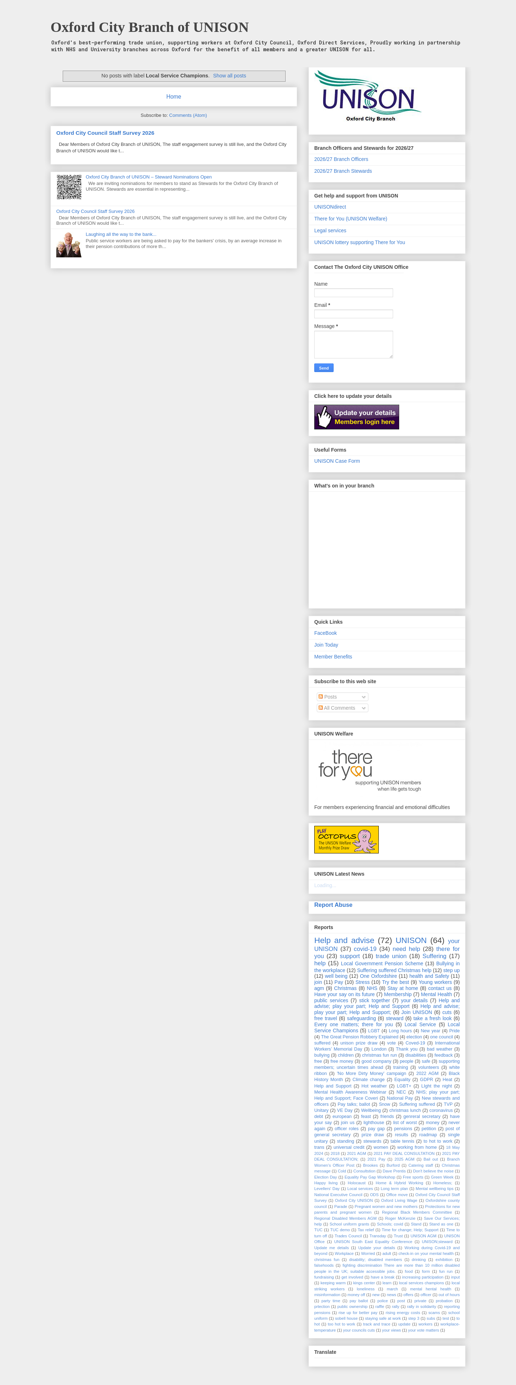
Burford (393, 1165)
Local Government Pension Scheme (382, 963)
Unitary (321, 1110)
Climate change (369, 1079)
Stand (416, 1224)
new (376, 1295)
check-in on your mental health (426, 1253)
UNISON (411, 940)
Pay (338, 982)
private (420, 1301)
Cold (342, 1171)
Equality (402, 1079)
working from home (417, 1147)
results (401, 1134)
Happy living (326, 1183)
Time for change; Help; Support (410, 1230)
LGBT (374, 1030)
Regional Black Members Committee (417, 1212)
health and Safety (429, 976)
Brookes (370, 1165)
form (426, 1271)
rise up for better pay (358, 1312)
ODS (374, 1195)
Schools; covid (390, 1224)
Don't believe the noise (433, 1171)
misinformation (327, 1295)
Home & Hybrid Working (399, 1183)
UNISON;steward (437, 1241)
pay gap (376, 1128)
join (318, 982)
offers (408, 1295)
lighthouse (374, 1122)
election (414, 1036)
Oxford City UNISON (354, 1200)
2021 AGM (356, 1153)
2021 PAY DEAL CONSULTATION (404, 1153)
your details (414, 1000)
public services (331, 1000)
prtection (322, 1306)
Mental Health (436, 994)
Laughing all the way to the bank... (121, 234)
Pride (454, 1030)
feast (366, 1116)
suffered (322, 1043)
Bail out (431, 1159)
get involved (352, 1277)
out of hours (449, 1295)
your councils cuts (359, 1330)
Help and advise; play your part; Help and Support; (387, 1009)
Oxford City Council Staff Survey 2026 (105, 133)
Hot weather (374, 1086)
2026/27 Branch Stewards (343, 171)
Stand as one (441, 1224)
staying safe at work (383, 1318)
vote (391, 1043)
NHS (372, 988)
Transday (377, 1236)
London (379, 1049)
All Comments (337, 708)
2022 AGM (427, 1073)
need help (406, 949)
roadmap (428, 1134)
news (391, 1295)
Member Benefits (333, 657)
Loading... (325, 885)
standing (345, 1141)
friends (387, 1116)
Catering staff (420, 1165)
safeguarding (361, 1018)
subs (431, 1318)
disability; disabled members (375, 1259)
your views (391, 1330)
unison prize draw (359, 1043)
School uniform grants (349, 1224)
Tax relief (366, 1230)
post (401, 1301)
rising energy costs (403, 1312)
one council (441, 1036)
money (432, 1122)
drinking (419, 1259)
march (392, 1289)
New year (430, 1030)
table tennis (402, 1141)
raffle (379, 1306)
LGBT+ (404, 1086)
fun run (446, 1271)
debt (318, 1116)
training (400, 1067)
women (381, 1147)
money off (356, 1295)
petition (428, 1128)
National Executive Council (338, 1195)
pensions (403, 1128)
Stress (362, 982)
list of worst (405, 1122)
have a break (383, 1277)
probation (444, 1301)
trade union (391, 956)
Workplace (344, 1253)
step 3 (413, 1318)
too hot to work (341, 1324)
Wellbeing (371, 1110)
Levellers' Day (327, 1188)
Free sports (413, 1177)
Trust (398, 1236)
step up (451, 970)
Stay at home (402, 988)
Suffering (434, 956)
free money (341, 1061)
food (409, 1271)
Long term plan (394, 1188)
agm (319, 988)
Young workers (435, 982)
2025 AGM (405, 1159)
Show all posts (229, 75)
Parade (340, 1206)
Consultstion (364, 1171)
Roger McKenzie (400, 1218)
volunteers (428, 1067)
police (382, 1301)
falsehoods (324, 1265)
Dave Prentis (394, 1171)
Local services (360, 1188)
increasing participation (422, 1277)
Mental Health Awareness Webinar (350, 1092)
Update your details (376, 1248)
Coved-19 (415, 1043)
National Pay (400, 1098)
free (318, 1061)
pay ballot (359, 1301)
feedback (444, 1055)
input (455, 1277)
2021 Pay (376, 1159)
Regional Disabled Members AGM (345, 1218)
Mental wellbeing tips (434, 1188)
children (346, 1055)
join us (347, 1122)
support (350, 956)
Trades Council (348, 1236)
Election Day (325, 1177)
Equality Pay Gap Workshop (370, 1177)
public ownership (353, 1306)
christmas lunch (405, 1110)
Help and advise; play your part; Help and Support (387, 1003)
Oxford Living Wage (399, 1200)
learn (387, 1283)
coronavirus (441, 1110)
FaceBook (325, 633)
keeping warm (332, 1283)
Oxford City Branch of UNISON (150, 27)
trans (319, 1147)
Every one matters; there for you (353, 1024)
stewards (372, 1141)
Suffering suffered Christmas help (394, 970)
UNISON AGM (423, 1236)
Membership (398, 994)
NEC (401, 1092)
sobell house (346, 1318)
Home (173, 97)
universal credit (349, 1147)
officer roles (347, 1128)
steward (394, 1018)
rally (396, 1306)
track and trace (376, 1324)
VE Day (345, 1110)
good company (376, 1061)
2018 (335, 1153)
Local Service (420, 1024)
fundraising (324, 1277)
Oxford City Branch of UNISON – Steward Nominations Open (149, 177)
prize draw (373, 1134)
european (342, 1116)
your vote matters (423, 1330)
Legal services (330, 230)
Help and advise (344, 940)
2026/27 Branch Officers (341, 159)
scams (434, 1312)
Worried (368, 1253)
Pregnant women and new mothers (386, 1206)
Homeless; (442, 1183)
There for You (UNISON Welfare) (350, 219)
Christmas (345, 988)
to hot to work (438, 1141)
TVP (448, 1104)
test (446, 1318)
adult (386, 1253)
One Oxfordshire (378, 976)
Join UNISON (416, 1012)
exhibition (443, 1259)
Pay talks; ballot (354, 1104)
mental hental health (430, 1289)
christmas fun (326, 1259)
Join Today (326, 645)
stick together (374, 1000)
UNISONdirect (330, 207)
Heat (447, 1079)
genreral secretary (422, 1116)
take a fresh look (433, 1018)
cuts (447, 1012)
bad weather (439, 1049)
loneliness (366, 1289)
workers (426, 1324)
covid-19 (365, 949)
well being (336, 976)
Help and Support (333, 1086)
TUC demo (340, 1230)
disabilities (415, 1055)
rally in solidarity (421, 1306)
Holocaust (357, 1183)
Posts (328, 697)
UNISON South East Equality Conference (373, 1241)
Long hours (400, 1030)
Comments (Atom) (188, 115)
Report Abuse (333, 904)
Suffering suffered (417, 1104)
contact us (440, 988)
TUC (318, 1230)
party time (330, 1301)
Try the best (395, 982)
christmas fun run (379, 1055)
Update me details (331, 1248)
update (404, 1324)
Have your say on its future (344, 994)
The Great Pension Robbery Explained (359, 1036)
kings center (364, 1283)
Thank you (407, 1049)
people (407, 1061)
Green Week (442, 1177)
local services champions (421, 1283)
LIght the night (436, 1086)
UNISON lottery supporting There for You (359, 242)
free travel (325, 1018)
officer (426, 1295)
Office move (397, 1195)
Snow (384, 1104)
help (320, 963)
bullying (322, 1055)
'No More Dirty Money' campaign (371, 1073)
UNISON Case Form (337, 461)
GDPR (426, 1079)
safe (426, 1061)
